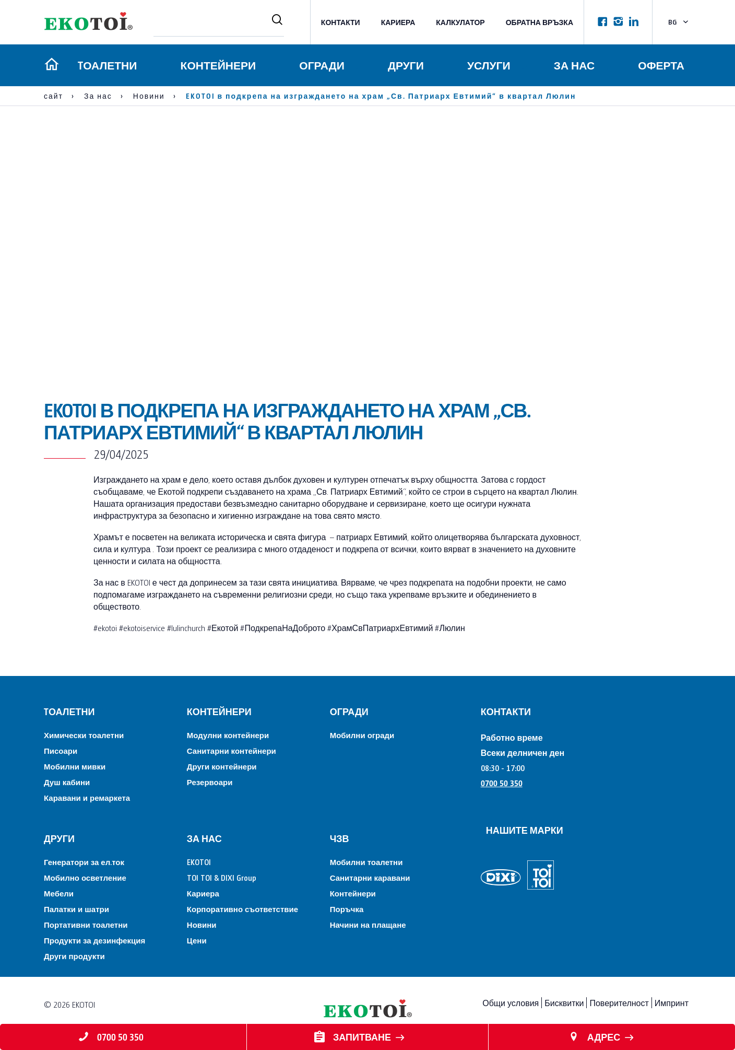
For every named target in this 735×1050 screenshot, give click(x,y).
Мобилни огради (362, 735)
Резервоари (210, 782)
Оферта (661, 65)
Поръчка (347, 909)
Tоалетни (105, 65)
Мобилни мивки (74, 766)
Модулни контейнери (228, 735)
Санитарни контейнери (231, 750)
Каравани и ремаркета (87, 797)
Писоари (60, 750)
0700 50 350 (502, 782)
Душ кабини (67, 782)
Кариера (398, 22)
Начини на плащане (368, 924)
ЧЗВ (339, 838)
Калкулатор (460, 22)
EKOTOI (199, 862)
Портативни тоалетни (85, 924)
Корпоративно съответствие (242, 909)
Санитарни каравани (370, 877)
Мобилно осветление (85, 877)
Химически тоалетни (84, 735)
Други (405, 65)
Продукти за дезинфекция (94, 940)
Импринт (672, 1002)
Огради (320, 65)
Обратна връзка (539, 22)
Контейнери (217, 65)
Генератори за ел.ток (84, 862)
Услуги (488, 65)
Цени (197, 940)
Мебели (59, 893)
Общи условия (510, 1002)
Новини (202, 924)
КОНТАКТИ (340, 22)
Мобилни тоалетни (366, 862)
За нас (573, 65)
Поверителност (618, 1002)
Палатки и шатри (76, 909)
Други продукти (74, 956)
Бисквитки (564, 1002)
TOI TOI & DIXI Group (221, 877)
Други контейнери (222, 766)
